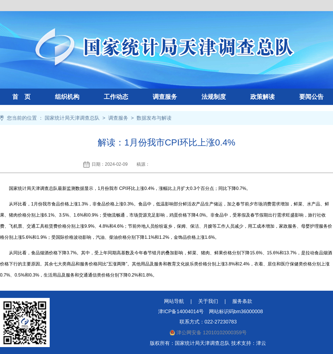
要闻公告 (311, 96)
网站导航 (174, 301)
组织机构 (61, 96)
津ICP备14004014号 (181, 311)
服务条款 (242, 301)
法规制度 (207, 96)
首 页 (21, 96)
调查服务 (158, 96)
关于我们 (208, 301)
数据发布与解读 (154, 118)
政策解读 (262, 96)
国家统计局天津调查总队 (72, 118)
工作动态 (110, 96)
